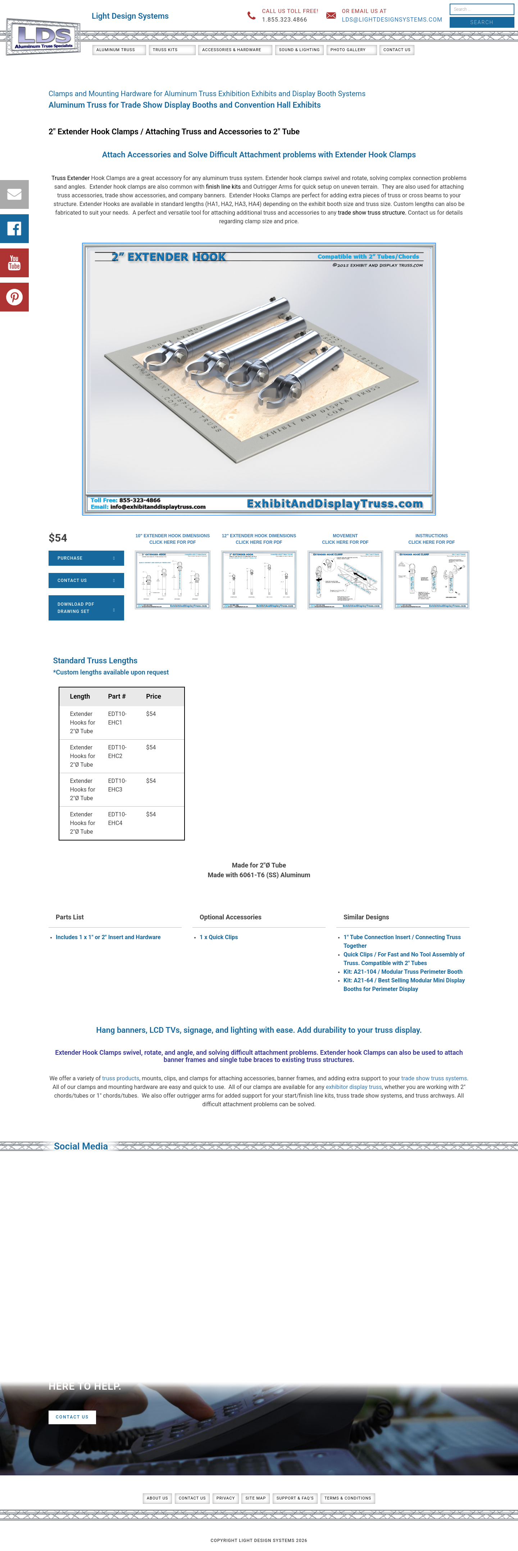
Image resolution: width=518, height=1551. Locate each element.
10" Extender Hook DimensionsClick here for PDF (173, 539)
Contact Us (396, 50)
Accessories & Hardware (231, 50)
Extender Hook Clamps (375, 154)
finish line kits (223, 186)
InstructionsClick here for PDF (431, 539)
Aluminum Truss (115, 50)
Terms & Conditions (347, 1498)
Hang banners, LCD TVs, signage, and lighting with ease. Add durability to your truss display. (259, 1030)
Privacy (226, 1498)
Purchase (86, 558)
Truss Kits (165, 50)
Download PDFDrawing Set (86, 608)
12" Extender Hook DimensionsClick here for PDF (259, 539)
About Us (157, 1498)
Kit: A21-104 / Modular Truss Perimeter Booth (403, 971)
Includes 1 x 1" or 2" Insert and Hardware (108, 937)
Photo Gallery (348, 50)
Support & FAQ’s (295, 1498)
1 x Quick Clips (219, 937)
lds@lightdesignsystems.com (392, 19)
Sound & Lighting (299, 50)
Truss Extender (70, 178)
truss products (120, 1078)
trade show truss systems (434, 1078)
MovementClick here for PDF (345, 539)
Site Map (255, 1498)
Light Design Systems (130, 16)
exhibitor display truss (354, 1087)
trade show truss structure (371, 212)
